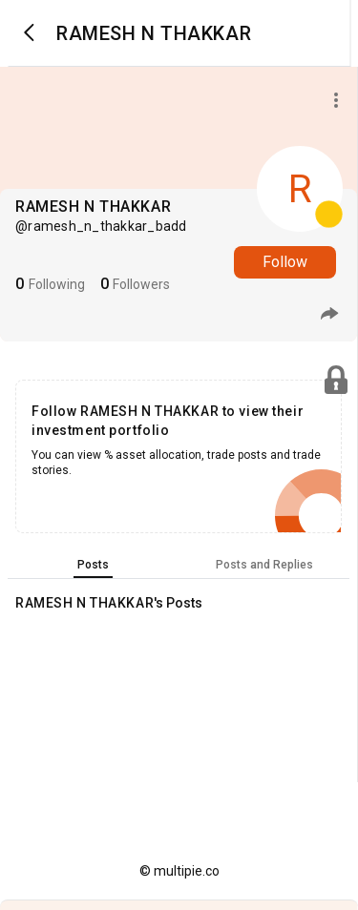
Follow (285, 262)
